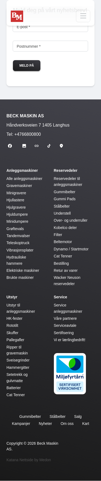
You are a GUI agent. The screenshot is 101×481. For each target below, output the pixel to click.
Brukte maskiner (20, 277)
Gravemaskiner (19, 185)
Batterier (13, 388)
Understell (62, 213)
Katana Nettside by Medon (28, 460)
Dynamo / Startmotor (71, 249)
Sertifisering (64, 333)
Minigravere (16, 193)
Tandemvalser (18, 236)
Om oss (67, 423)
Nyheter (45, 423)
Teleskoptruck (18, 243)
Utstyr (11, 297)
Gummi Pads (65, 199)
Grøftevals (15, 229)
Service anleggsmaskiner (68, 308)
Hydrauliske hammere (16, 260)
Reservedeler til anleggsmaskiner (68, 181)
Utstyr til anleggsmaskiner (20, 308)
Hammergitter (17, 367)
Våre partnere (65, 318)
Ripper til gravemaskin (17, 350)
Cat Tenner (63, 256)
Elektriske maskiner (22, 270)
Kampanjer (21, 423)
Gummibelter (64, 192)
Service (60, 297)
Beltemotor (63, 242)
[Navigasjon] (83, 16)
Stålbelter (62, 206)
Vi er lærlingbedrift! (69, 340)
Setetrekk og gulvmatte (17, 377)
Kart (85, 423)
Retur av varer (66, 270)
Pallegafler (15, 340)
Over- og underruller (71, 220)
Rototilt (12, 325)
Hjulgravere (16, 207)
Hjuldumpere (17, 214)
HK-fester (14, 318)
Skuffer (12, 333)
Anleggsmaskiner (22, 170)
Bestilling (61, 263)
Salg (78, 416)
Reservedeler (66, 170)
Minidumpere (17, 221)
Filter (58, 235)
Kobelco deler (65, 227)
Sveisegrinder (18, 360)
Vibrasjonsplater (19, 250)
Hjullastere (15, 200)
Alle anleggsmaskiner (24, 178)
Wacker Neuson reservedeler (67, 280)
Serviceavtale (65, 325)
